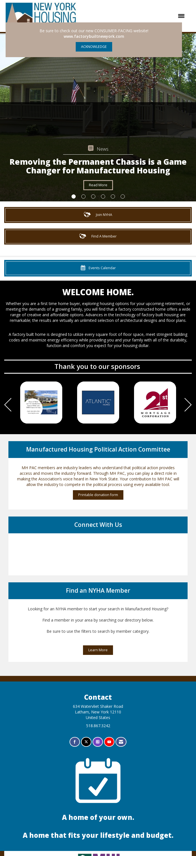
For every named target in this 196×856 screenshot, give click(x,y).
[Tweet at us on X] (86, 742)
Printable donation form (98, 494)
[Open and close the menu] (134, 16)
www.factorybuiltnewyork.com (94, 36)
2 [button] (83, 196)
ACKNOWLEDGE (94, 46)
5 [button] (113, 196)
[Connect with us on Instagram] (98, 742)
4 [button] (103, 196)
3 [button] (93, 196)
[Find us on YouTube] (109, 742)
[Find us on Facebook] (75, 742)
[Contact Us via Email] (121, 742)
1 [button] (74, 196)
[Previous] (7, 405)
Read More (98, 185)
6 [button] (123, 196)
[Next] (188, 405)
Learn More (98, 650)
